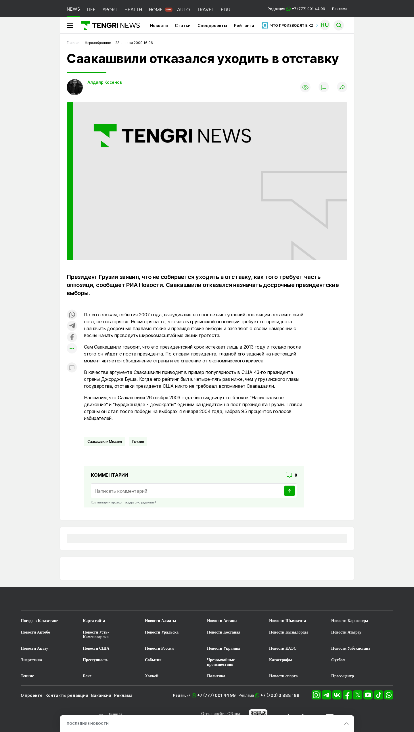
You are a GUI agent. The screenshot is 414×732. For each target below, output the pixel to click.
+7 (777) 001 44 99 (216, 695)
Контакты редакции (66, 695)
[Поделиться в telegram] (72, 326)
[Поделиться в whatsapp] (72, 315)
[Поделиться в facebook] (72, 337)
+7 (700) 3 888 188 (280, 695)
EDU (225, 9)
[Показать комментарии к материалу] (72, 367)
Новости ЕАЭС (282, 648)
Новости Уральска (162, 632)
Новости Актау (34, 648)
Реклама (339, 9)
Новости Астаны (222, 621)
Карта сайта (94, 621)
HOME (156, 9)
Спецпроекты (212, 25)
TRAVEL (205, 9)
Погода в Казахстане (39, 621)
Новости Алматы (160, 621)
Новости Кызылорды (288, 632)
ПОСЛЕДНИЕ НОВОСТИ (88, 723)
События (153, 660)
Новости (159, 25)
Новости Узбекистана (350, 648)
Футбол (338, 660)
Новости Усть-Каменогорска (96, 634)
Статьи (183, 25)
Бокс (87, 676)
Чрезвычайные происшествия (221, 662)
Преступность (95, 660)
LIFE (91, 9)
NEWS (73, 9)
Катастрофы (280, 660)
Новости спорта (283, 676)
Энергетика (31, 660)
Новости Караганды (349, 621)
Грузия (138, 441)
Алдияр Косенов (104, 82)
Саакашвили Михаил (104, 441)
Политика (216, 676)
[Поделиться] (342, 87)
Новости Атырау (346, 632)
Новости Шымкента (287, 621)
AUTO (183, 9)
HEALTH (133, 9)
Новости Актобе (35, 632)
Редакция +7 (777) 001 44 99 (296, 9)
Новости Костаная (223, 632)
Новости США (96, 648)
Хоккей (151, 676)
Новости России (159, 648)
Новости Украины (223, 648)
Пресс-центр (342, 676)
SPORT (110, 9)
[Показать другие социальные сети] (72, 348)
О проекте (32, 695)
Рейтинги (244, 25)
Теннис (27, 676)
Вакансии (101, 695)
